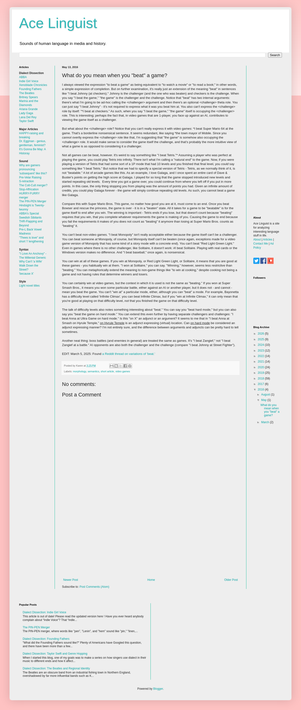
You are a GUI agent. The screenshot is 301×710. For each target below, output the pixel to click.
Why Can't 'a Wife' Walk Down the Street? (30, 265)
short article (107, 371)
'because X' (26, 273)
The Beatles (26, 93)
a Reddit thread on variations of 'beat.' (128, 354)
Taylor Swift (26, 121)
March (265, 422)
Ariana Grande (28, 109)
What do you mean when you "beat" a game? (270, 410)
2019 (261, 372)
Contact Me (260, 243)
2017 (261, 384)
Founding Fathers (30, 89)
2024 (261, 345)
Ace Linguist (58, 23)
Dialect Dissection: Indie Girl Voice (44, 612)
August (266, 394)
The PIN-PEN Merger (32, 201)
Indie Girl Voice (28, 81)
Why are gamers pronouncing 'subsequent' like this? (33, 169)
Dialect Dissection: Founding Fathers (46, 639)
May (264, 400)
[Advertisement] (150, 538)
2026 (261, 333)
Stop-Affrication (29, 189)
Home (151, 580)
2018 (261, 378)
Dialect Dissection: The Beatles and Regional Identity (56, 668)
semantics (93, 371)
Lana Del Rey (27, 117)
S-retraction (26, 181)
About (257, 239)
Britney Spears (28, 97)
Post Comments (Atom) (94, 586)
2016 (261, 389)
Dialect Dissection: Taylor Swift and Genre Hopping (55, 653)
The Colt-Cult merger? (33, 185)
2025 (261, 339)
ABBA (23, 77)
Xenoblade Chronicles (33, 85)
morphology (79, 371)
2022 (261, 356)
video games (122, 371)
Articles (267, 239)
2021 (261, 361)
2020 (261, 367)
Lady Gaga (26, 113)
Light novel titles (29, 285)
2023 (261, 350)
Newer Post (70, 580)
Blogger (158, 688)
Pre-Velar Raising (30, 177)
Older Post (231, 580)
